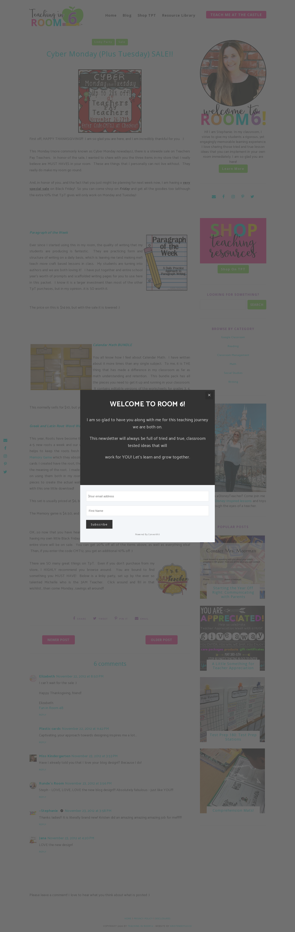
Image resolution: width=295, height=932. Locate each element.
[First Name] (147, 510)
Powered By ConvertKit (147, 534)
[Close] (209, 395)
